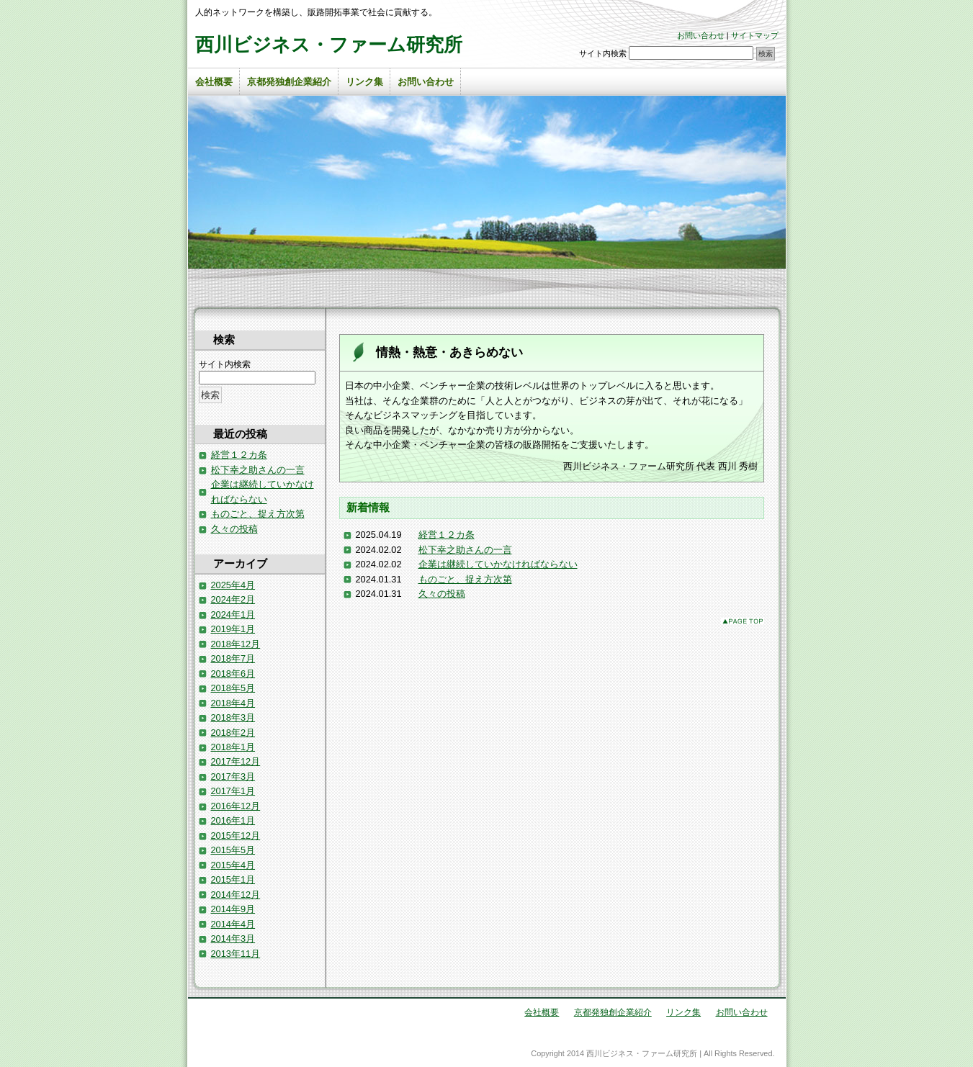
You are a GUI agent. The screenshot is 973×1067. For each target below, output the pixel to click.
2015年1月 (233, 879)
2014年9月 (233, 909)
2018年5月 (233, 688)
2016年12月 (236, 806)
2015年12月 (236, 835)
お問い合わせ (701, 35)
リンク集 (364, 81)
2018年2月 (233, 732)
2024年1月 (233, 614)
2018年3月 (233, 717)
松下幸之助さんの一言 (465, 549)
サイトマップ (755, 35)
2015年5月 (233, 850)
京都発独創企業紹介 (289, 81)
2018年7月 (233, 658)
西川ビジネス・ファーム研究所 (328, 45)
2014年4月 (233, 924)
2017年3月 (233, 776)
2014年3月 (233, 938)
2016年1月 (233, 820)
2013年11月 (236, 953)
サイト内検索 (603, 53)
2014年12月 (236, 894)
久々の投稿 (441, 593)
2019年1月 (233, 628)
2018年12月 (236, 644)
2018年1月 (233, 747)
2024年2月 (233, 599)
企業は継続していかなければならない (498, 564)
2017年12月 (236, 761)
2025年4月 (233, 585)
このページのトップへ (742, 621)
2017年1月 (233, 790)
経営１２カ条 (446, 534)
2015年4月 (233, 865)
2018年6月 (233, 673)
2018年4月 (233, 703)
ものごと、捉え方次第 (465, 579)
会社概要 (214, 81)
